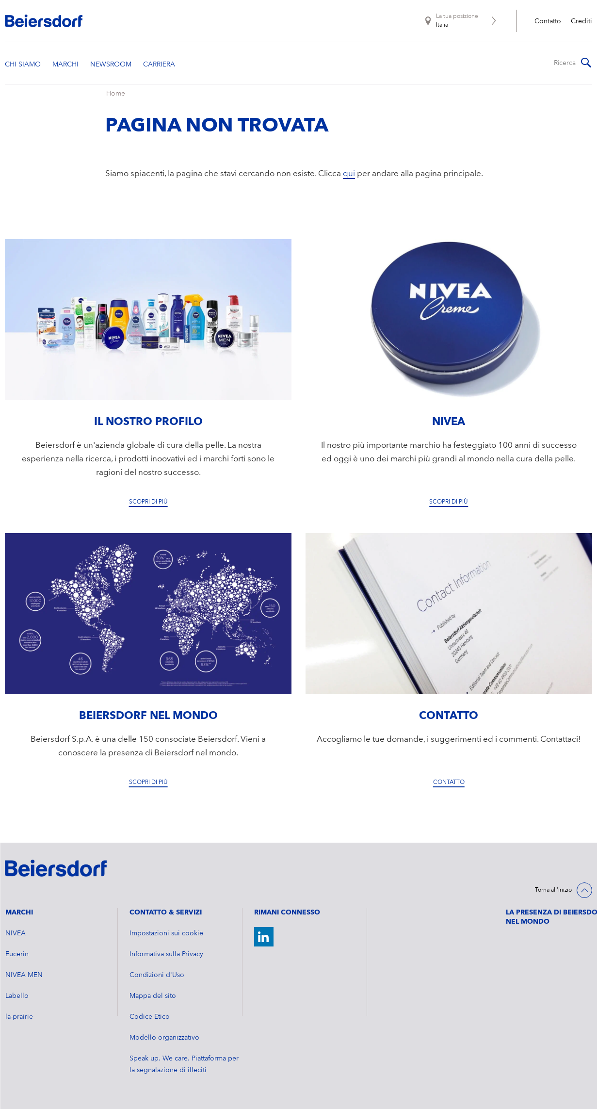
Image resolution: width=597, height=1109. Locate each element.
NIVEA (15, 933)
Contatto (547, 21)
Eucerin (17, 954)
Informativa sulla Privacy (166, 954)
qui (349, 174)
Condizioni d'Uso (156, 975)
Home (115, 93)
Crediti (581, 21)
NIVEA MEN (24, 975)
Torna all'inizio (553, 890)
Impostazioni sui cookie (166, 933)
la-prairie (19, 1016)
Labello (17, 996)
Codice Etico (149, 1016)
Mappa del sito (152, 996)
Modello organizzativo (164, 1037)
